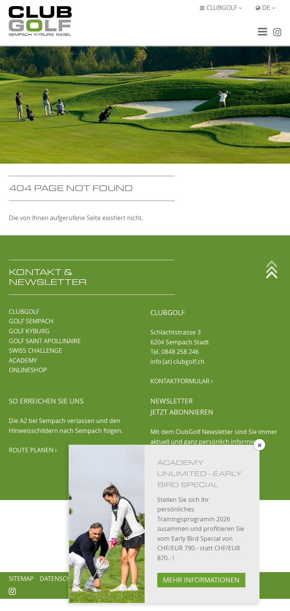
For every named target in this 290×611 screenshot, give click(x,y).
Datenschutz (61, 578)
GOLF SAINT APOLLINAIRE (45, 341)
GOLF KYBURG (29, 331)
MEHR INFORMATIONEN (201, 580)
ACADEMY (23, 360)
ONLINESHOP (28, 370)
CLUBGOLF (24, 311)
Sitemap (21, 578)
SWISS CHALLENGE (35, 350)
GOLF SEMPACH (31, 321)
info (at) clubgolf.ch (177, 361)
